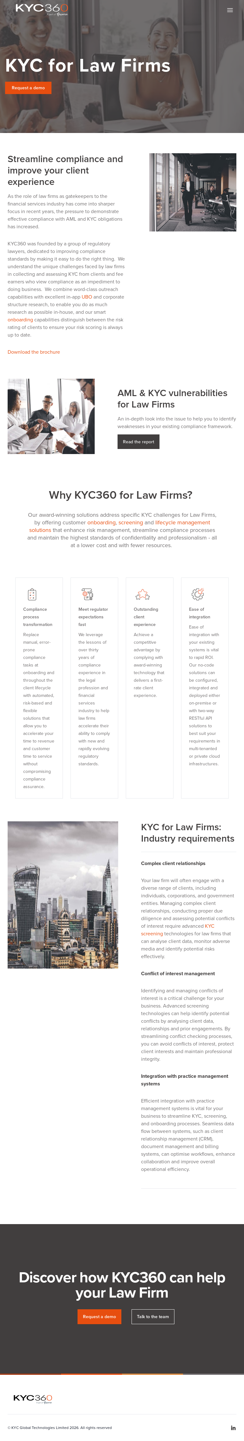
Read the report (138, 442)
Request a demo (28, 88)
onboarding (20, 319)
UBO (87, 296)
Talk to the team (153, 1316)
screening (132, 522)
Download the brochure (34, 352)
